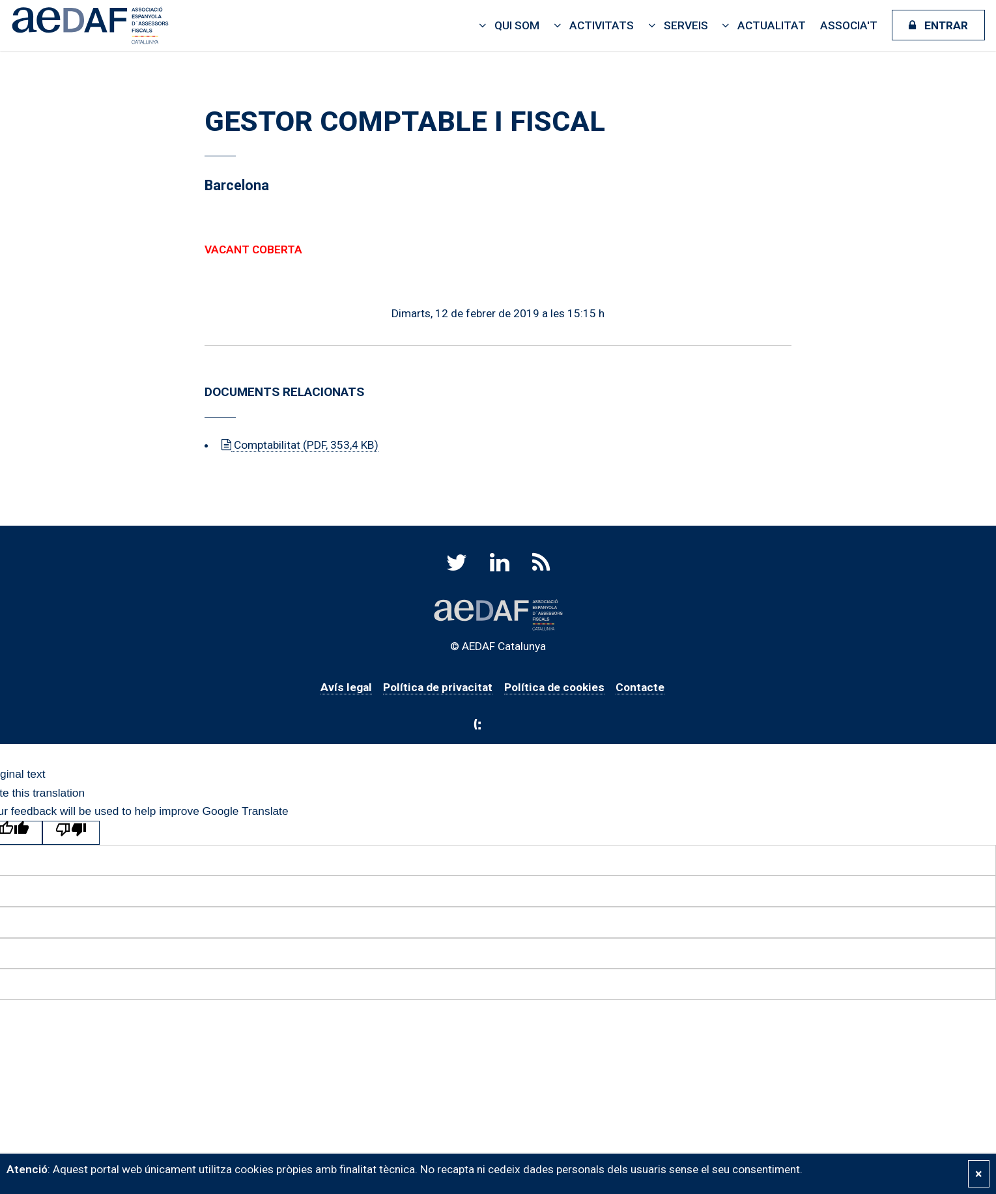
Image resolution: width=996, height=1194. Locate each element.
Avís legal (346, 687)
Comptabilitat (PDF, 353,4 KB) (304, 444)
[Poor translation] (71, 833)
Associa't (848, 25)
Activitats (601, 25)
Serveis (686, 25)
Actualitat (771, 25)
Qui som (516, 25)
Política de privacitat (437, 687)
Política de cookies (554, 687)
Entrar (946, 25)
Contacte (640, 687)
